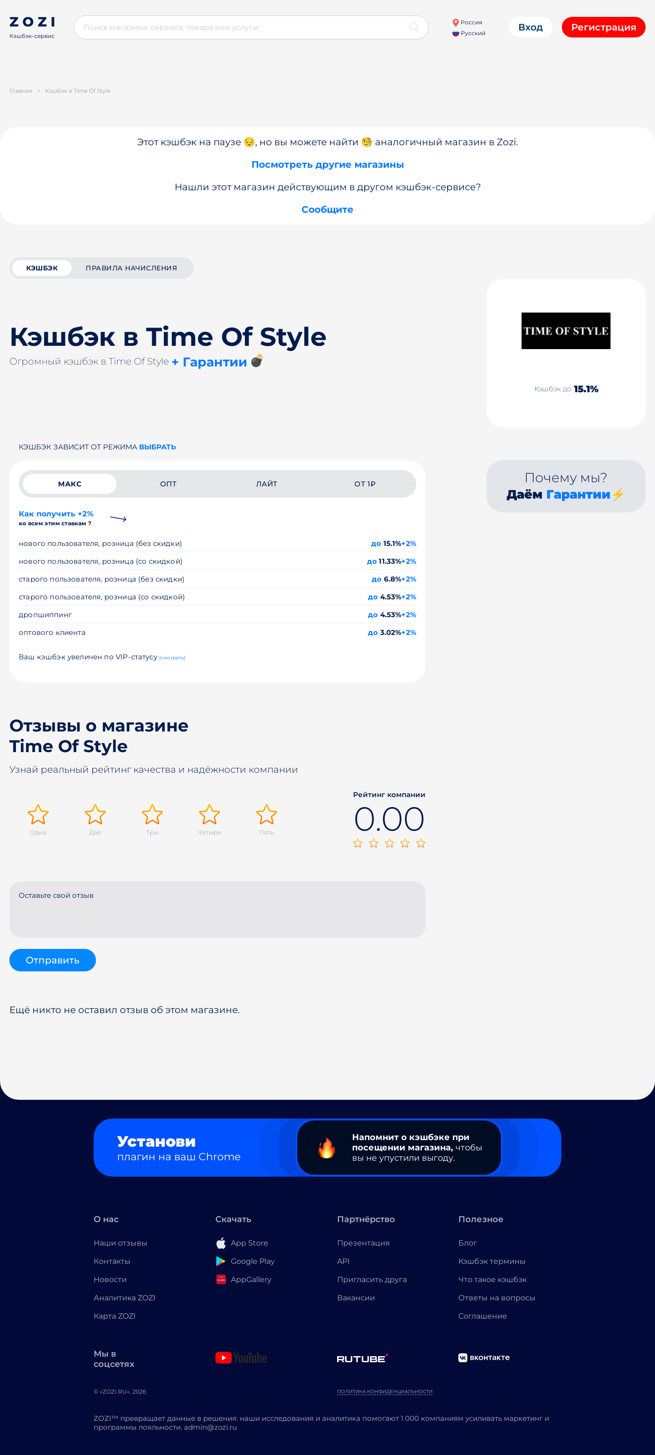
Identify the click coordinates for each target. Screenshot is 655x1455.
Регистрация (603, 27)
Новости (110, 1279)
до (376, 543)
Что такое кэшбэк (492, 1279)
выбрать (157, 446)
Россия (467, 22)
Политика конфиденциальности (385, 1391)
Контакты (112, 1261)
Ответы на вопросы (497, 1297)
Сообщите (327, 209)
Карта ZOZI (115, 1316)
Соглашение (482, 1316)
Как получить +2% (56, 518)
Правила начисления (131, 268)
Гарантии (578, 494)
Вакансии (356, 1297)
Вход (530, 27)
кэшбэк (42, 268)
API (343, 1261)
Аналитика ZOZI (124, 1297)
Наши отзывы (120, 1243)
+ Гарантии (209, 362)
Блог (467, 1243)
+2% (408, 543)
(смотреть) (172, 658)
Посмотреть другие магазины (327, 164)
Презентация (363, 1243)
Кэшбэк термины (492, 1261)
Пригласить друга (372, 1279)
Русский (469, 33)
